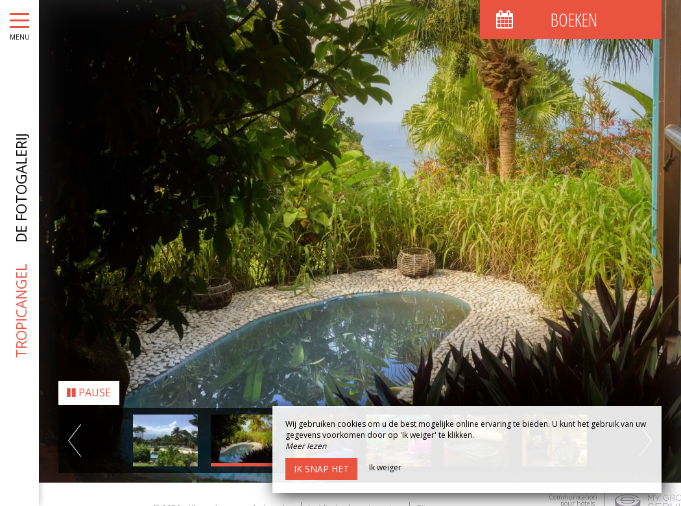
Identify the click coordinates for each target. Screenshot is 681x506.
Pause (89, 387)
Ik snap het (321, 469)
